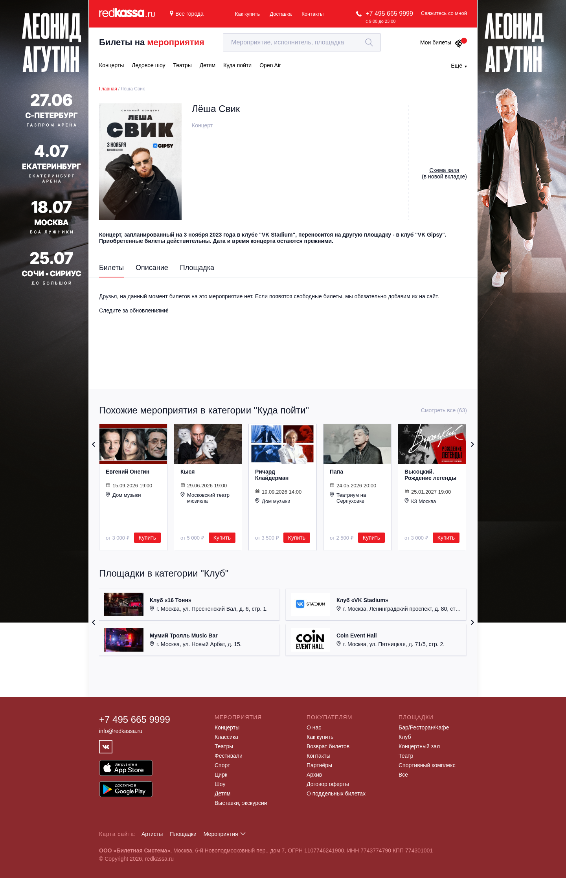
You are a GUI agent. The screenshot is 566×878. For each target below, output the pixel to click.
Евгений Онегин (127, 471)
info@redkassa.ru (120, 731)
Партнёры (319, 765)
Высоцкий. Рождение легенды (430, 474)
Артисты (152, 834)
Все (403, 774)
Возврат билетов (328, 746)
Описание (152, 268)
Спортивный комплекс (427, 765)
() (444, 173)
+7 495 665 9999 (389, 13)
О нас (314, 727)
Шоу (220, 784)
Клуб (405, 737)
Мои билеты (441, 42)
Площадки (183, 834)
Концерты (227, 727)
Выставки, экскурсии (241, 803)
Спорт (222, 765)
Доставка (281, 14)
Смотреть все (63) (444, 410)
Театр (406, 756)
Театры (224, 746)
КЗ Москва (420, 501)
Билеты (111, 268)
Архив (314, 774)
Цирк (221, 774)
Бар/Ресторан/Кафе (424, 727)
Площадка (197, 268)
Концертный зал (419, 746)
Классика (226, 737)
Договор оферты (328, 784)
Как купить (247, 14)
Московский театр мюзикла (205, 498)
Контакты (312, 14)
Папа (336, 471)
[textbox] (302, 42)
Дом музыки (123, 495)
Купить (147, 538)
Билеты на (151, 42)
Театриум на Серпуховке (348, 498)
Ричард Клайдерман (272, 474)
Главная (108, 89)
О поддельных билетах (336, 793)
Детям (222, 793)
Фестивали (229, 756)
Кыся (187, 471)
